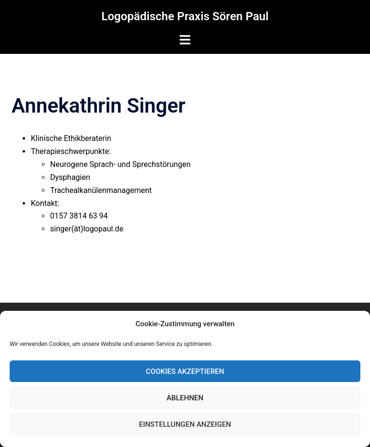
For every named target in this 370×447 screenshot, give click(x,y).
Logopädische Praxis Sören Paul (185, 16)
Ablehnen (185, 398)
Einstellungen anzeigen (185, 424)
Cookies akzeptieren (185, 371)
